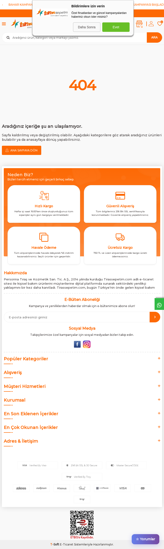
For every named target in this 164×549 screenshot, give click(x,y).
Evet (116, 27)
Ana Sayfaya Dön (21, 150)
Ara (154, 37)
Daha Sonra (87, 27)
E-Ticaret (66, 544)
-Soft (55, 544)
